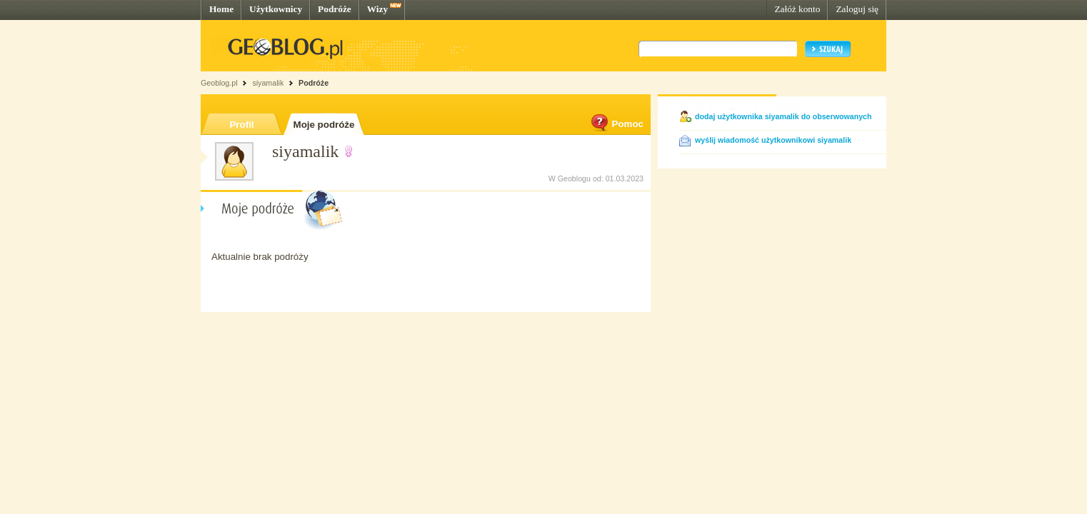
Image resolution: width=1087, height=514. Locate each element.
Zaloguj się (857, 9)
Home (221, 9)
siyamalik (268, 83)
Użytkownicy (275, 9)
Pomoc (616, 124)
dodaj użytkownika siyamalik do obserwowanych (783, 116)
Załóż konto (797, 9)
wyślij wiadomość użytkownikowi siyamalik (773, 140)
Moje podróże (324, 124)
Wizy (377, 9)
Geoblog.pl (219, 83)
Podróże (334, 9)
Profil (241, 124)
